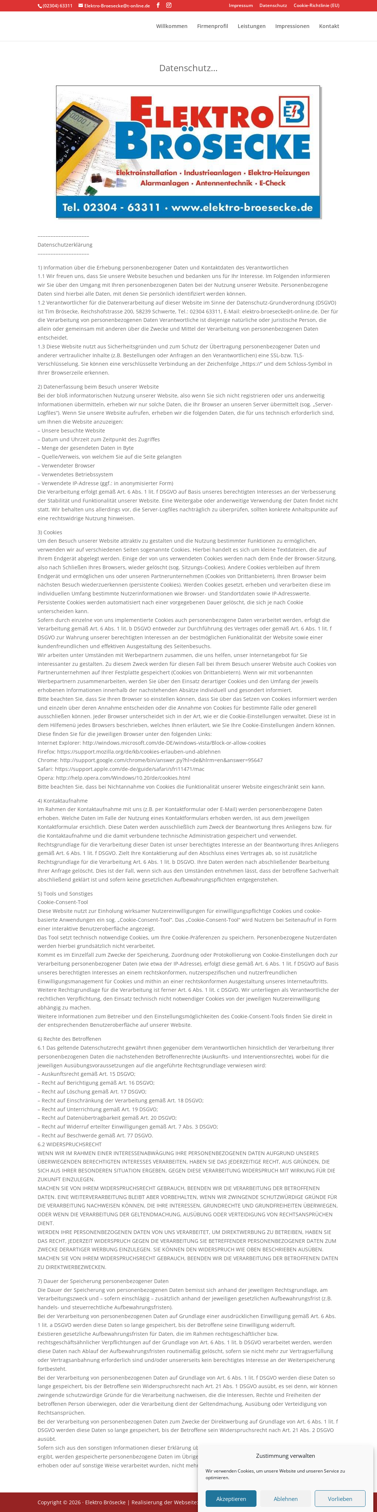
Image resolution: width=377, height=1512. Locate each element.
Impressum (241, 5)
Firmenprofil (212, 26)
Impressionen (292, 26)
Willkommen (172, 26)
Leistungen (252, 26)
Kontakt (329, 26)
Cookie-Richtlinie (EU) (316, 5)
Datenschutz (273, 5)
